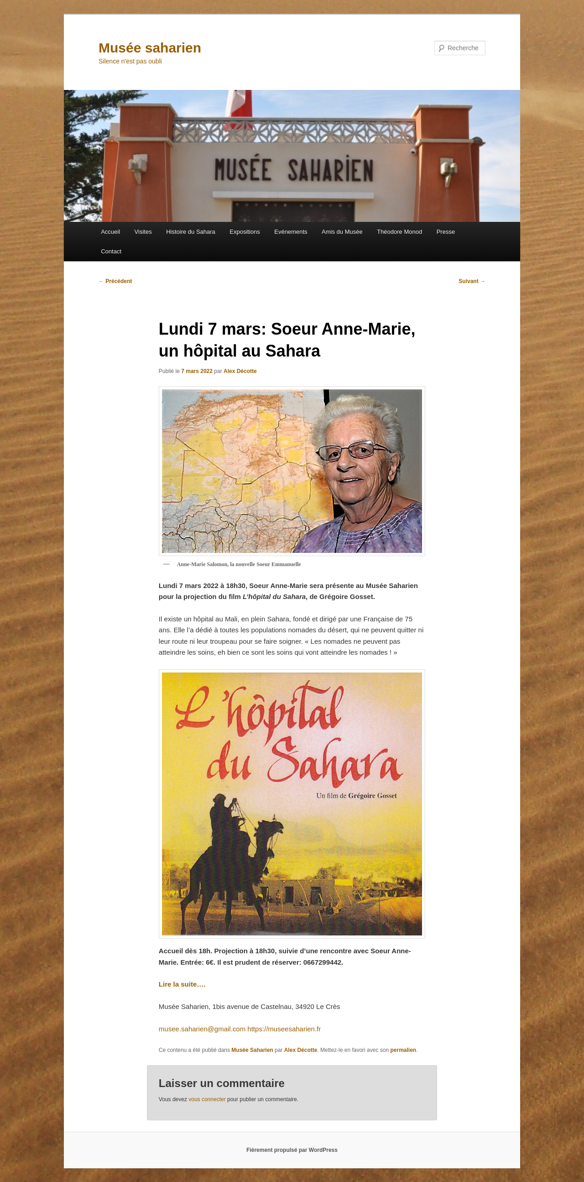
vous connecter (206, 1099)
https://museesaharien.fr (284, 1029)
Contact (111, 251)
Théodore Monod (399, 231)
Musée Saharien (252, 1050)
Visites (143, 231)
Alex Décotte (240, 371)
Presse (446, 231)
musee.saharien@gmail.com (202, 1029)
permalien (403, 1050)
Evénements (290, 231)
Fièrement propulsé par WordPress (292, 1150)
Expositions (244, 231)
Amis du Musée (342, 231)
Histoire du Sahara (190, 231)
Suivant (472, 281)
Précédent (115, 281)
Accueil (110, 231)
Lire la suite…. (182, 984)
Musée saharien (150, 47)
